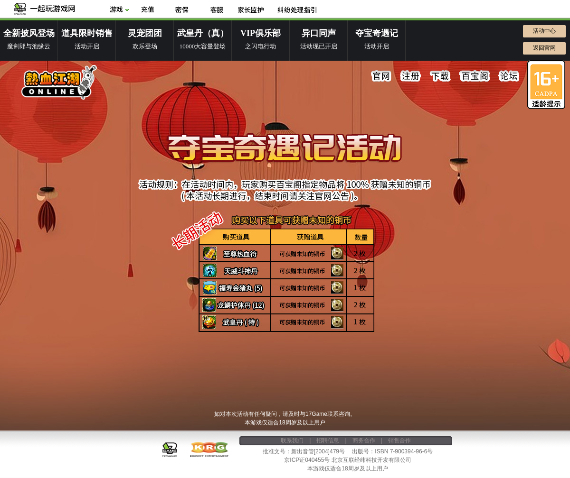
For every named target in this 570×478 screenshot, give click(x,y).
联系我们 (292, 440)
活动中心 (544, 31)
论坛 (509, 76)
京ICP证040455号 (307, 460)
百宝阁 (474, 76)
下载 (440, 76)
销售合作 (399, 440)
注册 (411, 76)
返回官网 (544, 48)
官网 (381, 76)
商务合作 (363, 440)
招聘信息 (327, 440)
